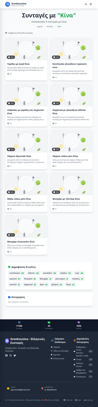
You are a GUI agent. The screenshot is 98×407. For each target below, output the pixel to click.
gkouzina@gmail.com (20, 389)
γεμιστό (15, 278)
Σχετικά (55, 354)
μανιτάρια (61, 278)
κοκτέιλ (15, 284)
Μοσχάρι (46, 278)
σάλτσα (33, 273)
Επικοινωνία (57, 358)
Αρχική (39, 26)
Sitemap (88, 400)
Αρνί (44, 284)
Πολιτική (68, 400)
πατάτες (77, 278)
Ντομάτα (30, 278)
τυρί (79, 273)
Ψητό (70, 284)
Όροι (78, 400)
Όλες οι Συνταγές (60, 351)
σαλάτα (65, 273)
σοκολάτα (49, 273)
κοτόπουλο (17, 273)
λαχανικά (30, 284)
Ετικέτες (50, 26)
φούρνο (56, 284)
